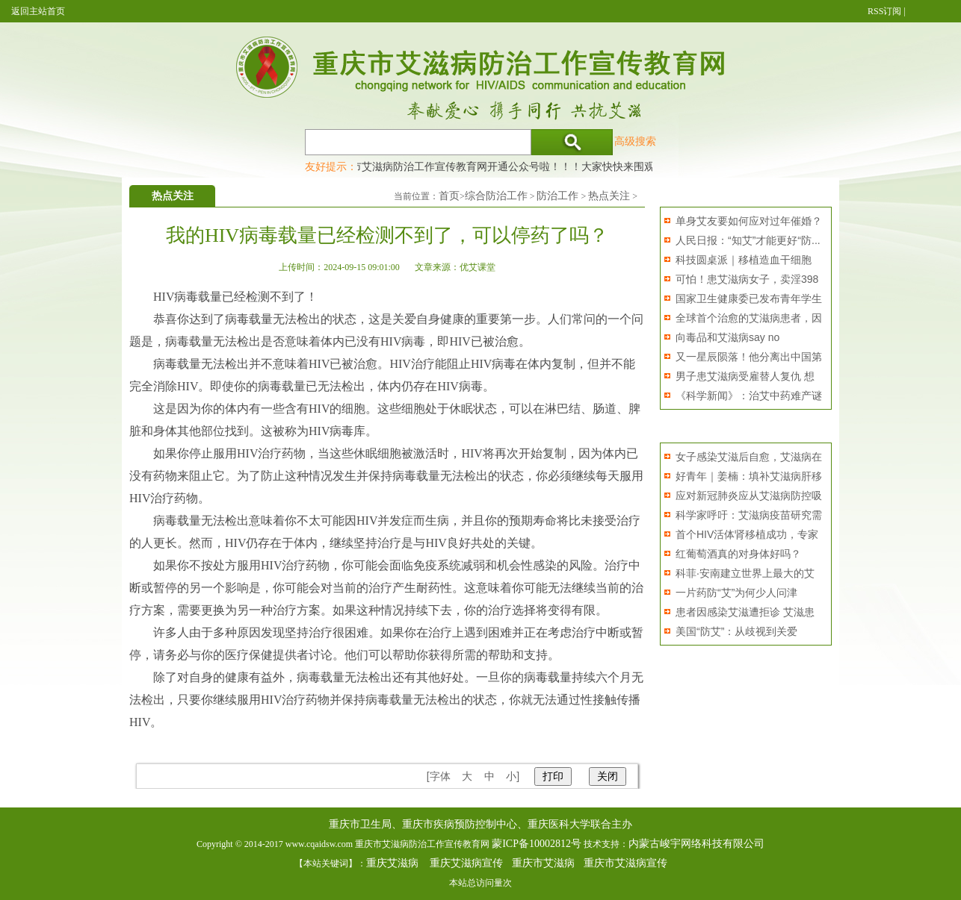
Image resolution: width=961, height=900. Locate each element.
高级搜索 (635, 141)
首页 (449, 195)
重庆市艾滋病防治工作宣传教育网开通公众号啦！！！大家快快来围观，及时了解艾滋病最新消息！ (565, 166)
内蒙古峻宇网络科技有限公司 (696, 843)
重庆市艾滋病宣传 (625, 863)
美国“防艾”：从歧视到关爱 (736, 631)
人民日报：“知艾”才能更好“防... (748, 240)
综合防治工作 (496, 195)
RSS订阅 (884, 11)
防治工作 (557, 195)
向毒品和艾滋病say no (727, 337)
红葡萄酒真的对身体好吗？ (738, 554)
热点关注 (609, 195)
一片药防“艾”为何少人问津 (736, 593)
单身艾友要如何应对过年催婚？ (749, 221)
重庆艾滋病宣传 (466, 863)
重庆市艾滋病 (543, 863)
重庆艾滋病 (392, 863)
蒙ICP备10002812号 (536, 843)
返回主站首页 (38, 11)
